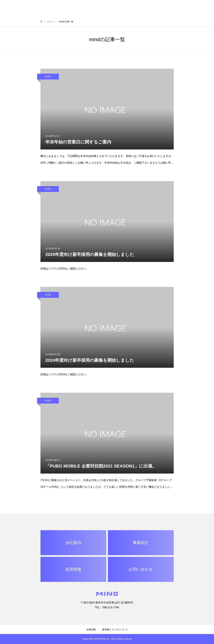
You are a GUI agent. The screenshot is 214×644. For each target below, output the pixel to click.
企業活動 (91, 629)
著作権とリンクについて (115, 629)
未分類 (48, 76)
